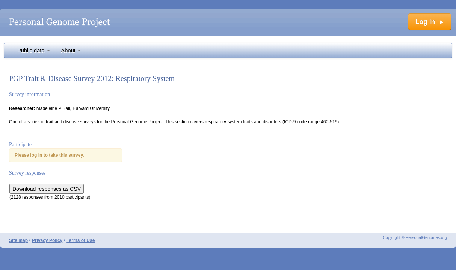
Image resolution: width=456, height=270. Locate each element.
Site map (18, 240)
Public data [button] (33, 51)
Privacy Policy (47, 240)
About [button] (71, 51)
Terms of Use (80, 240)
